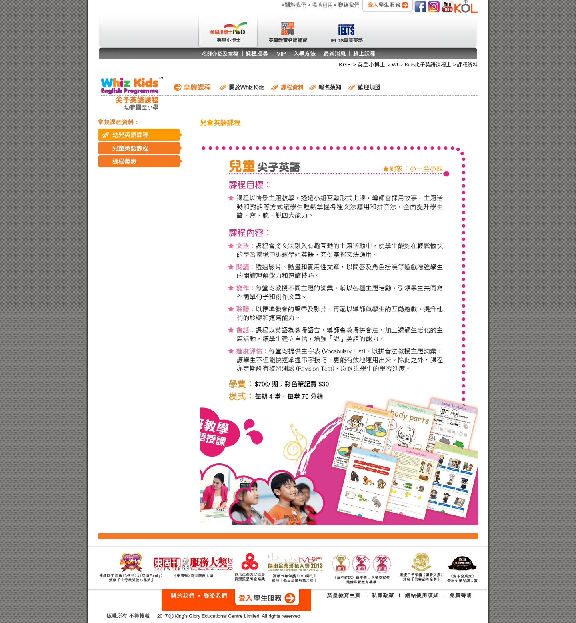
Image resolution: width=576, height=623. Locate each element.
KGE (346, 65)
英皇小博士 (373, 65)
